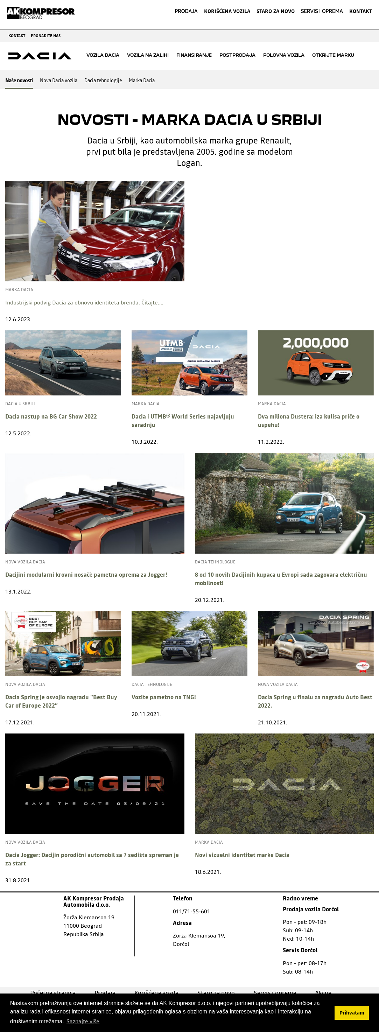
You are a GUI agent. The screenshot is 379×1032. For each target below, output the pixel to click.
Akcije (323, 993)
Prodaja (104, 993)
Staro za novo (216, 993)
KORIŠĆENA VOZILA (227, 11)
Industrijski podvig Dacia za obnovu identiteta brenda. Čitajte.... (84, 302)
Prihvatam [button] (351, 1012)
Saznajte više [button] (82, 1021)
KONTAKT (360, 11)
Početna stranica (53, 993)
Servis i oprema (275, 993)
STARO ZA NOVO (276, 11)
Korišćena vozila (156, 993)
